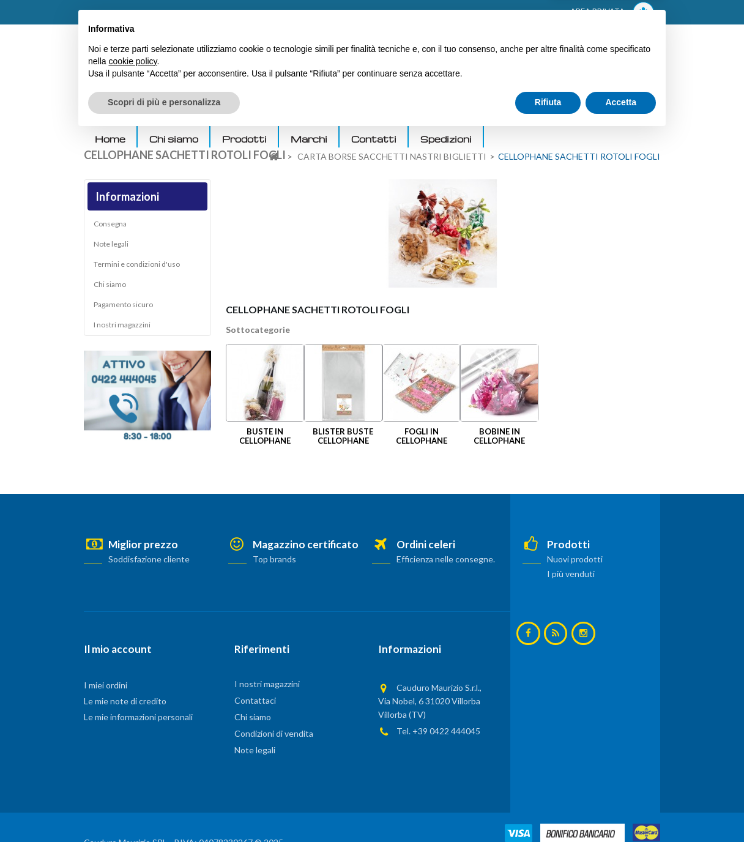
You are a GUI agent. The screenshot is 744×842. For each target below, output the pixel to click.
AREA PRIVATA (612, 12)
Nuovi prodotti (575, 559)
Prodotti (244, 138)
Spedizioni (446, 138)
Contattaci (255, 700)
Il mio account (118, 649)
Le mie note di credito (125, 701)
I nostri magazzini (122, 327)
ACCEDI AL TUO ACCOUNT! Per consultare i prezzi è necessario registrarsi (239, 13)
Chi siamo (173, 138)
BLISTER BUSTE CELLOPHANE (343, 436)
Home (110, 138)
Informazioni (127, 196)
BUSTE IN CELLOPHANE (265, 436)
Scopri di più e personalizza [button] (164, 808)
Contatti (373, 138)
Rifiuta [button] (548, 808)
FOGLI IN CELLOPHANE (421, 436)
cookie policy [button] (132, 767)
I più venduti (571, 573)
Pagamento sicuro (123, 307)
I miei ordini (105, 685)
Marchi (309, 138)
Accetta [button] (620, 808)
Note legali (111, 246)
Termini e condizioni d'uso (137, 267)
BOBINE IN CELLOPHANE (499, 436)
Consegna (110, 226)
